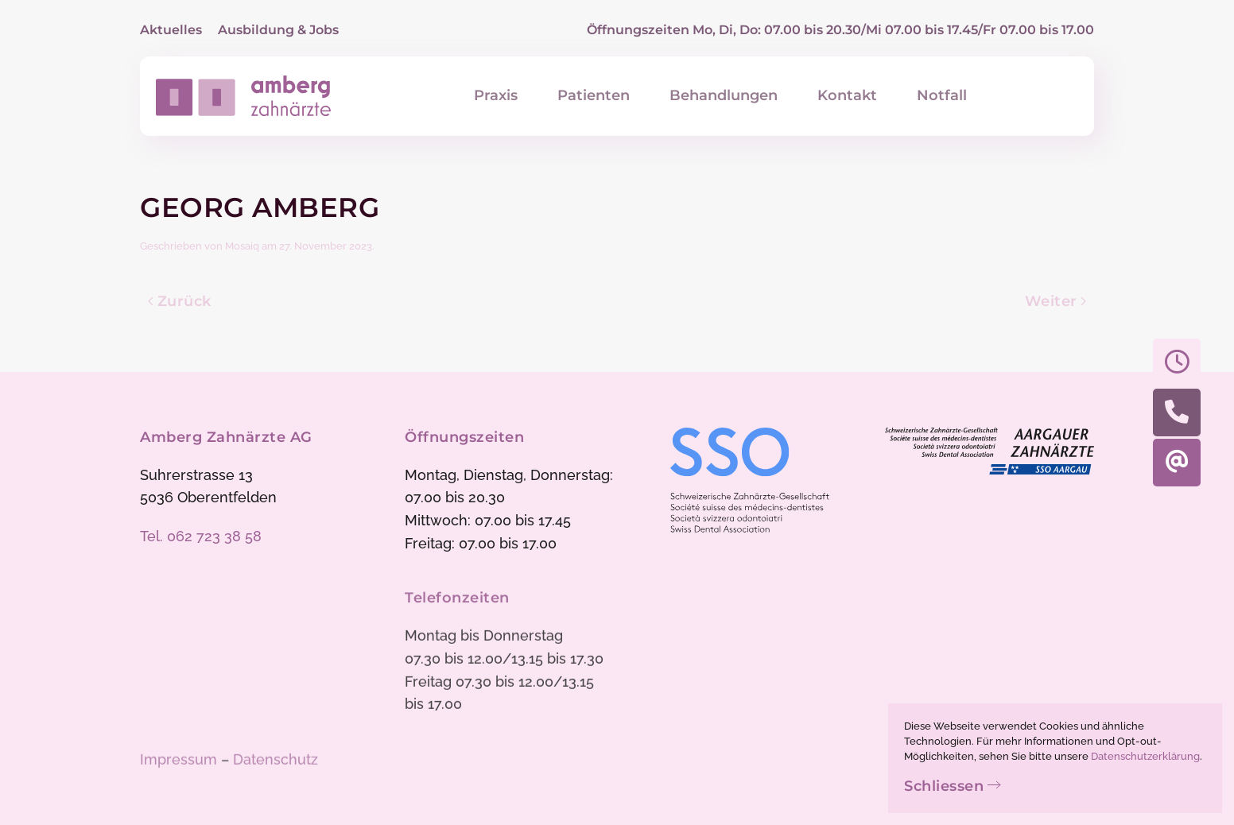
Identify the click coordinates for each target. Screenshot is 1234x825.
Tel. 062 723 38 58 (201, 536)
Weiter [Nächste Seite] (1056, 301)
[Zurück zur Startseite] (243, 96)
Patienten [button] (593, 95)
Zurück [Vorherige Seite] (179, 301)
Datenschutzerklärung (1145, 756)
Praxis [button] (496, 95)
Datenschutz (275, 761)
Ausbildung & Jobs (278, 29)
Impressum (178, 761)
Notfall (942, 95)
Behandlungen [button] (723, 95)
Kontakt (847, 95)
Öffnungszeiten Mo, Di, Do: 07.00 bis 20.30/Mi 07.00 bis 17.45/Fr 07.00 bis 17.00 (840, 29)
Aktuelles (171, 29)
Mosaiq (242, 246)
